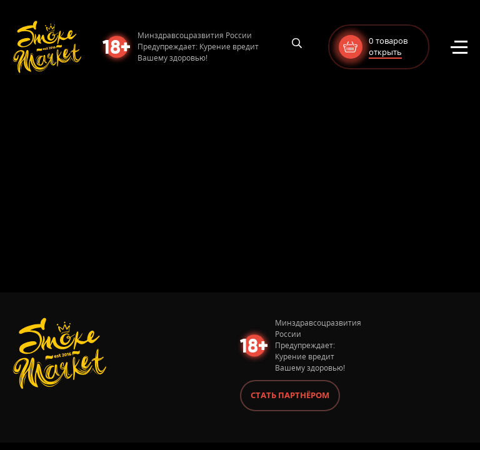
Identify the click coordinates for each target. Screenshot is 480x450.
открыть (385, 52)
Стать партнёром (290, 395)
